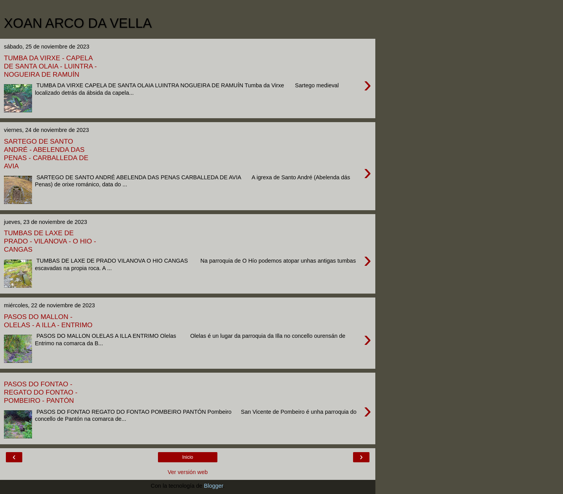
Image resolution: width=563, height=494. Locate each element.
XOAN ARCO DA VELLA (78, 23)
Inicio (187, 457)
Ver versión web (188, 472)
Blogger (213, 486)
